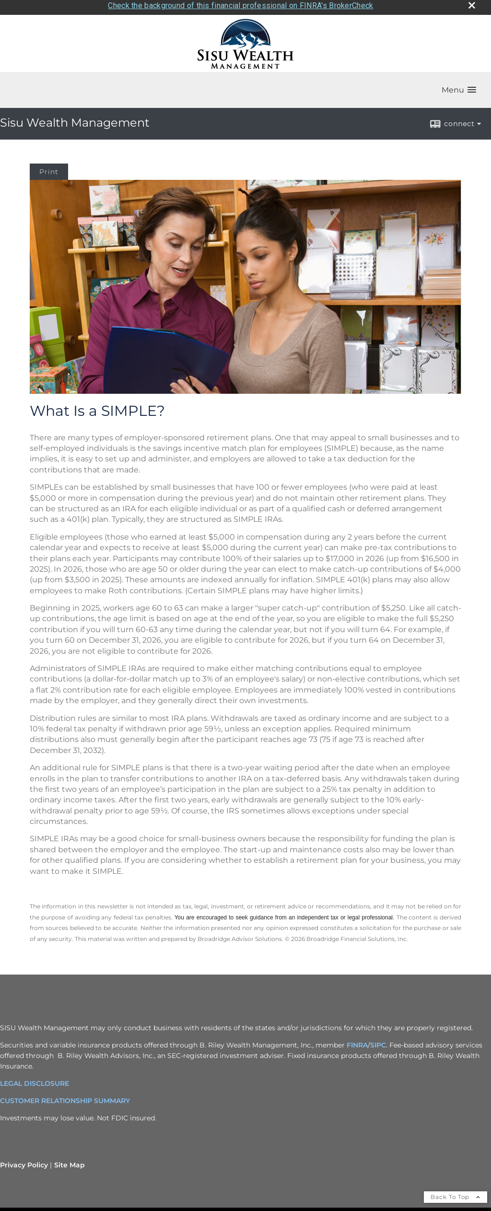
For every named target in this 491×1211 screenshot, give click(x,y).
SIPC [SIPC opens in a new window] (378, 1041)
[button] (458, 86)
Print (48, 168)
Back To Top (455, 1193)
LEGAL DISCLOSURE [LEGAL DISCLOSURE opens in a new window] (34, 1079)
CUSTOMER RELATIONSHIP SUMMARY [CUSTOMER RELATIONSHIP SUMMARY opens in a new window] (65, 1097)
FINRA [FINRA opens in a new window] (357, 1041)
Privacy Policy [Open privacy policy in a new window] (24, 1161)
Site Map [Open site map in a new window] (69, 1161)
